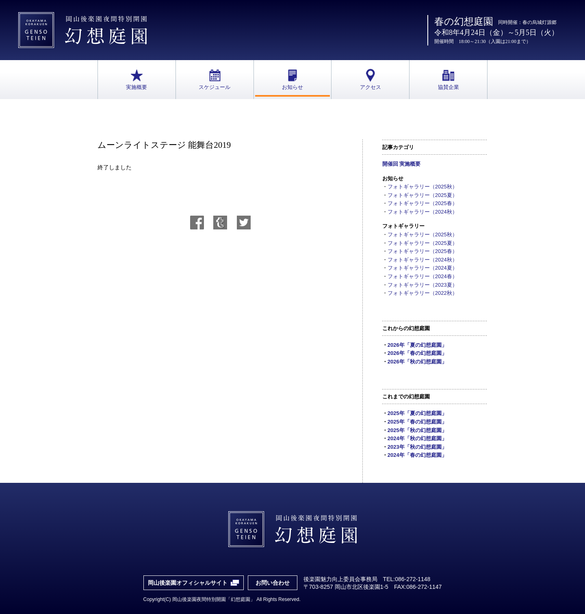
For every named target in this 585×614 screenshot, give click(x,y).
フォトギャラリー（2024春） (422, 276)
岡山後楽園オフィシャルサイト (188, 582)
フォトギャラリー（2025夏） (422, 195)
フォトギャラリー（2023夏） (422, 285)
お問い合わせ (273, 582)
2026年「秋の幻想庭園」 (417, 362)
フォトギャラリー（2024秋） (422, 212)
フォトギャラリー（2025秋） (422, 187)
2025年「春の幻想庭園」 (417, 422)
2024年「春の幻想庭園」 (417, 455)
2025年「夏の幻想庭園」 (417, 413)
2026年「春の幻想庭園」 (417, 353)
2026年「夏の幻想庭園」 (417, 345)
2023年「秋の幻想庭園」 (417, 447)
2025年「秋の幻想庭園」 (417, 430)
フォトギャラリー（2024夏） (422, 268)
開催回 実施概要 (401, 164)
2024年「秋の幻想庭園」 (417, 438)
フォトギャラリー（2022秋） (422, 293)
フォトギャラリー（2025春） (422, 203)
